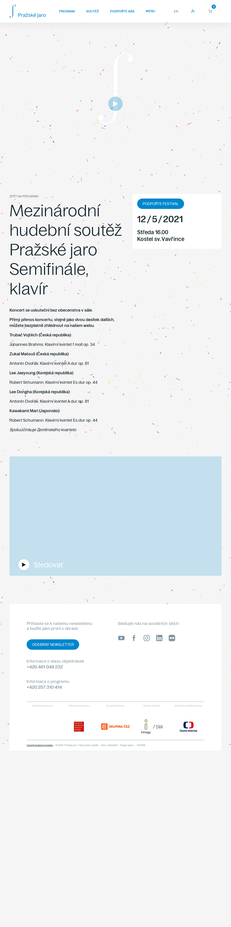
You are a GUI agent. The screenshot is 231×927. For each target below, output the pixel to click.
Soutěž (92, 11)
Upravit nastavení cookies (40, 745)
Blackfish (113, 745)
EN (176, 11)
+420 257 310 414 (44, 687)
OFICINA (141, 745)
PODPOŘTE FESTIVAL (161, 203)
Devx (103, 745)
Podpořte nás (122, 11)
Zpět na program (23, 196)
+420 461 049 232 (45, 667)
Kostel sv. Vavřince (160, 239)
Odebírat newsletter (53, 644)
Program (67, 11)
